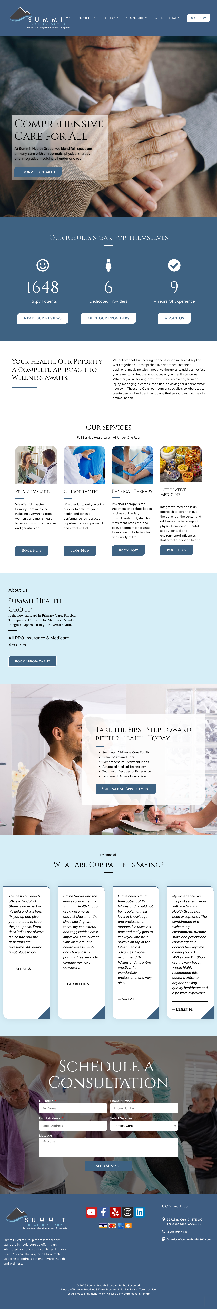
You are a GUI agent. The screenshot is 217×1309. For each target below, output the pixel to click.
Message (45, 1135)
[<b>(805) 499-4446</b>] (163, 1231)
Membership (136, 18)
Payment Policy (95, 1293)
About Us (110, 18)
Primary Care (32, 491)
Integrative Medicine (173, 492)
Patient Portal (167, 18)
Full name (46, 1101)
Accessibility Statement (122, 1293)
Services (87, 18)
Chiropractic (81, 491)
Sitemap (144, 1293)
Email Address (50, 1118)
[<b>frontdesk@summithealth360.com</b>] (163, 1239)
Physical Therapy (132, 491)
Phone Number (121, 1101)
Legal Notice (75, 1293)
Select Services (121, 1118)
